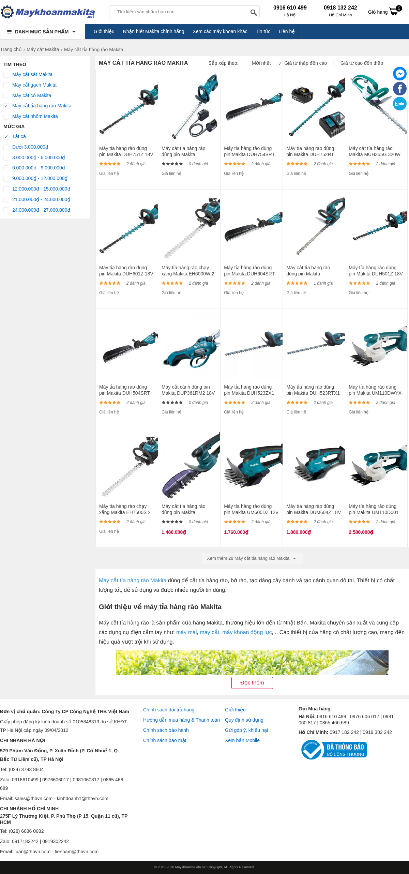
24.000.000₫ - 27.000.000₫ (36, 210)
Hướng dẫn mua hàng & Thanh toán (181, 720)
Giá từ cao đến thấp (358, 63)
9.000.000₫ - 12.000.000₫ (35, 179)
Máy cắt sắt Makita (27, 75)
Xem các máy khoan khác (220, 31)
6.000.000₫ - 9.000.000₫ (34, 168)
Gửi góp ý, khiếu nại (246, 730)
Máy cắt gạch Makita (30, 85)
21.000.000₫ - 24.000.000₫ (36, 200)
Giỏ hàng (385, 11)
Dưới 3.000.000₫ (25, 147)
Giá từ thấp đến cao (302, 63)
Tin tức (263, 31)
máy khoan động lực (247, 632)
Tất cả (14, 137)
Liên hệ (287, 31)
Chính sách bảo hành (166, 730)
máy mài (186, 632)
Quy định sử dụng (244, 720)
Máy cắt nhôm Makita (30, 117)
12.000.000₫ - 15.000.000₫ (36, 189)
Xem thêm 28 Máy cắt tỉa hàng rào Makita (252, 558)
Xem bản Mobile (242, 740)
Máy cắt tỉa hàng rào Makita (37, 106)
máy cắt (209, 632)
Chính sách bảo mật (164, 740)
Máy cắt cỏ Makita (27, 96)
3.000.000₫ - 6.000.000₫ (34, 158)
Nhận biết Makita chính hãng (153, 31)
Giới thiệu (104, 31)
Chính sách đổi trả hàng (168, 709)
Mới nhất (258, 63)
